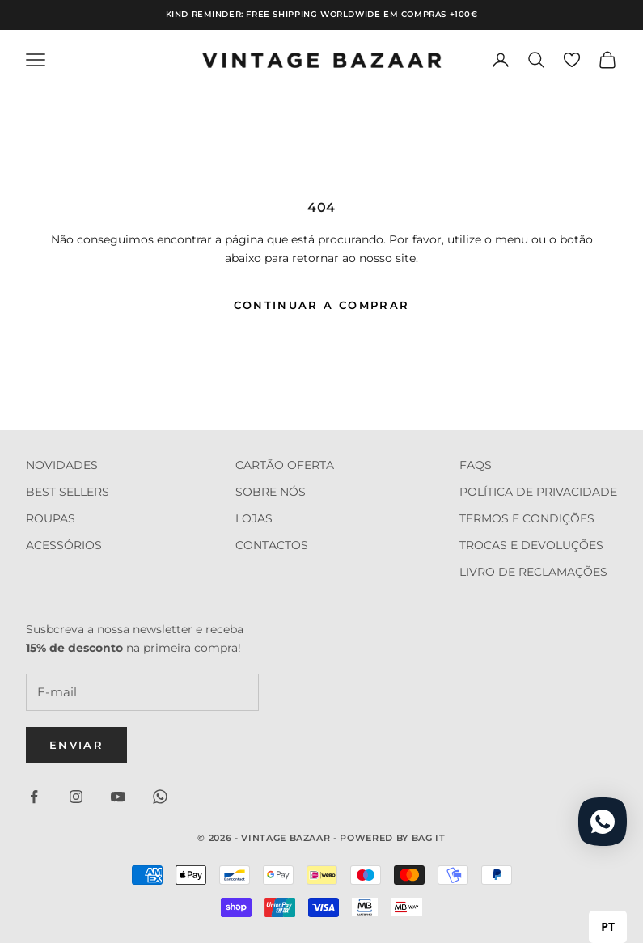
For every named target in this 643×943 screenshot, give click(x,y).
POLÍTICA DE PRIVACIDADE (538, 491)
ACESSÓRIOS (64, 545)
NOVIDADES (62, 465)
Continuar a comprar (321, 304)
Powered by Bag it (392, 838)
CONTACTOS (271, 545)
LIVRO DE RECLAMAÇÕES (533, 572)
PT (608, 926)
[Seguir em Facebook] (34, 797)
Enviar (76, 744)
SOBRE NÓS (270, 491)
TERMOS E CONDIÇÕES (526, 518)
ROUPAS (50, 518)
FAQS (475, 465)
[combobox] (608, 927)
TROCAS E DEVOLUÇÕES (531, 545)
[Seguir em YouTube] (118, 797)
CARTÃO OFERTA (284, 465)
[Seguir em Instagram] (76, 797)
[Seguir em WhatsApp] (160, 797)
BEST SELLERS (67, 491)
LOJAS (254, 518)
